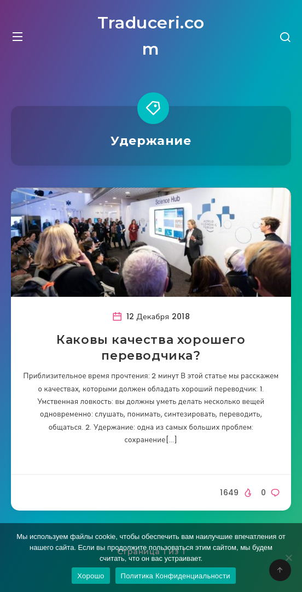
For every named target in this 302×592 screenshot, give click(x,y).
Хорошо (90, 576)
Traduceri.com (151, 36)
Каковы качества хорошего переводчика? (150, 348)
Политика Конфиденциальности (175, 576)
